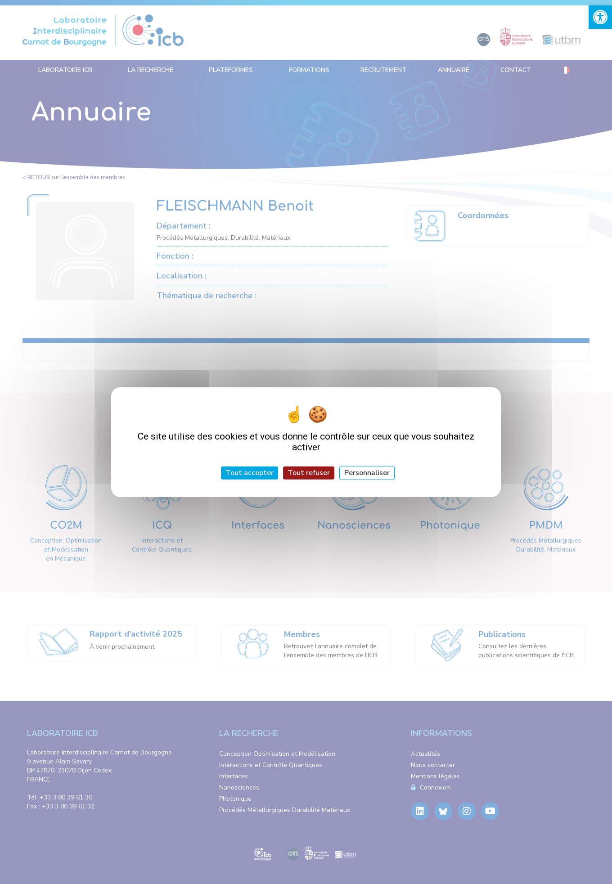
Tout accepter (249, 473)
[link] (600, 17)
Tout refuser (309, 473)
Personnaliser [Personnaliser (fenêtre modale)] (367, 473)
